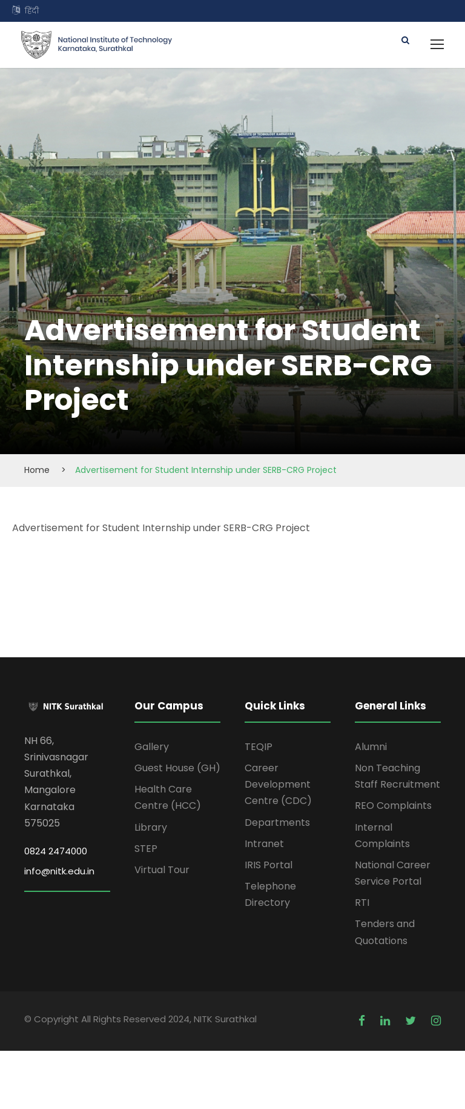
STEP (145, 849)
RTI (362, 903)
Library (150, 827)
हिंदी (32, 10)
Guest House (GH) (177, 768)
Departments (277, 822)
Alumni (371, 747)
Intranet (264, 844)
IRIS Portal (268, 865)
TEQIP (258, 747)
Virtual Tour (162, 870)
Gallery (151, 747)
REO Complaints (393, 805)
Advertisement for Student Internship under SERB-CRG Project (161, 528)
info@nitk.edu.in (59, 871)
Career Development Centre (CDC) (278, 784)
